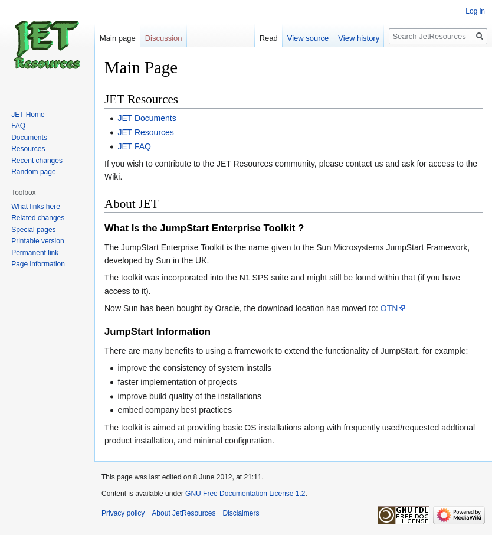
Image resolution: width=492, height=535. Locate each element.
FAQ (18, 126)
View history (358, 38)
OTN (389, 308)
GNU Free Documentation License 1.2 (245, 494)
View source (308, 38)
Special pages (33, 230)
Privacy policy (123, 513)
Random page (33, 172)
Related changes (37, 218)
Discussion (163, 38)
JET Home (27, 114)
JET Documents (146, 118)
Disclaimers (240, 513)
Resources (28, 149)
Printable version (37, 241)
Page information (38, 264)
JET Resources (145, 132)
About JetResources (183, 513)
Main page (118, 38)
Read (269, 38)
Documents (29, 137)
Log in (475, 11)
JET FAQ (134, 146)
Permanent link (34, 253)
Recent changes (37, 160)
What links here (35, 207)
